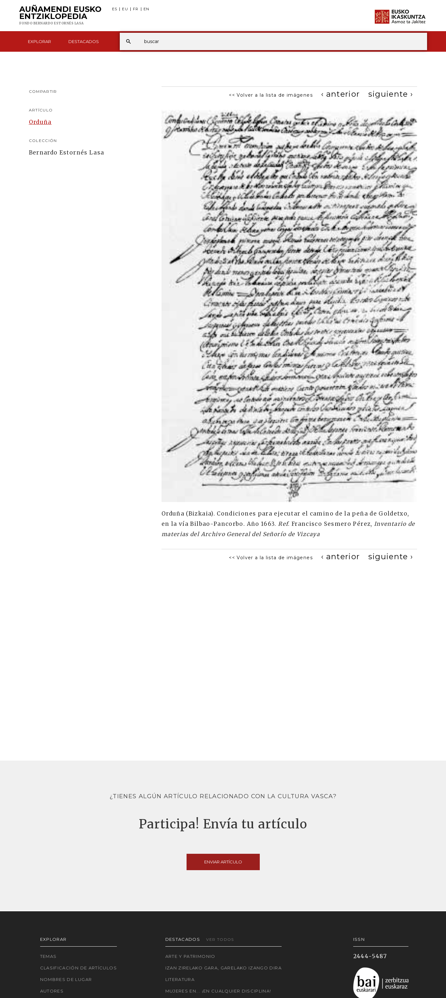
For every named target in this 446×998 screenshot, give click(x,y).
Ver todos (220, 939)
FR (136, 9)
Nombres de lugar (66, 979)
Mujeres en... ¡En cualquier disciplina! (218, 991)
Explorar (39, 41)
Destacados (83, 41)
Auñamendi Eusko (60, 15)
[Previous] (341, 94)
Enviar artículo (223, 861)
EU (125, 9)
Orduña (40, 122)
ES (115, 9)
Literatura (180, 979)
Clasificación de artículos (78, 967)
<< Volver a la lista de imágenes (271, 95)
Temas (48, 956)
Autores (52, 991)
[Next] (391, 94)
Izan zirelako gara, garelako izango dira (223, 967)
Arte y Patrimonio (190, 956)
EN (147, 9)
